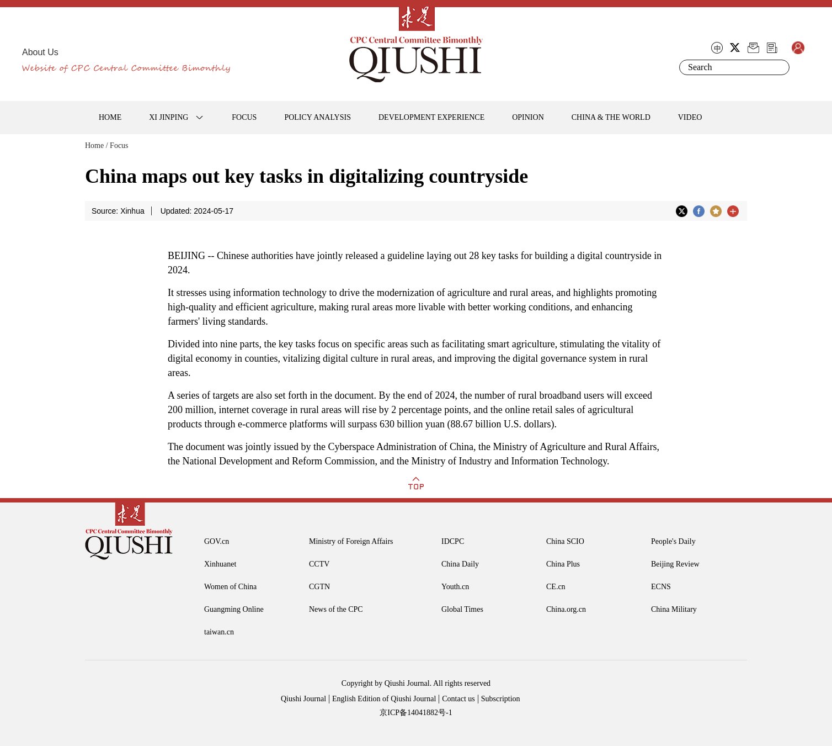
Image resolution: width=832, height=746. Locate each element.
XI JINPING (168, 117)
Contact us (458, 699)
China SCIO (565, 541)
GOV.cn (216, 541)
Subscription (500, 699)
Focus (119, 145)
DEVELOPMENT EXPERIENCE (431, 117)
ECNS (661, 587)
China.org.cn (566, 609)
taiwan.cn (219, 632)
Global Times (462, 609)
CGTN (319, 587)
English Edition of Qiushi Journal (384, 699)
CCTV (319, 564)
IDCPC (452, 541)
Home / (96, 145)
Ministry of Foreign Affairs (351, 541)
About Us (40, 52)
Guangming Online (234, 609)
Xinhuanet (220, 564)
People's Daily (673, 541)
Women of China (230, 587)
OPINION (528, 117)
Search (779, 67)
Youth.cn (455, 587)
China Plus (563, 564)
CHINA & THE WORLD (611, 117)
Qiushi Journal (303, 699)
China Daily (460, 564)
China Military (674, 609)
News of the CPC (336, 609)
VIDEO (690, 117)
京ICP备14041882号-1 (416, 712)
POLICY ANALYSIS (317, 117)
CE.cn (556, 587)
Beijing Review (675, 564)
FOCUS (244, 117)
